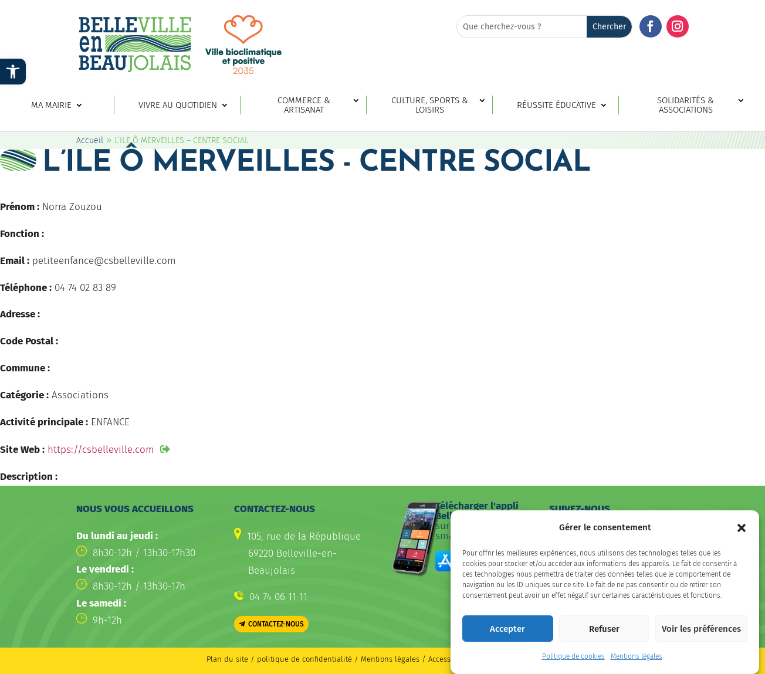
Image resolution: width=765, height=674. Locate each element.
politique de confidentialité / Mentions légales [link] (339, 659)
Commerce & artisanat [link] (303, 106)
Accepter (507, 634)
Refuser (604, 634)
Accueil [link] (89, 140)
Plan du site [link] (227, 659)
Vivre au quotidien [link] (177, 105)
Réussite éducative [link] (556, 105)
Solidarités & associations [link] (685, 106)
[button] (741, 533)
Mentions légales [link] (636, 662)
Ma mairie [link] (51, 105)
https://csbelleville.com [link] (101, 449)
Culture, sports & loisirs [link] (429, 106)
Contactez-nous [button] (276, 624)
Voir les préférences (701, 634)
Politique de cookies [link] (573, 662)
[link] (13, 71)
